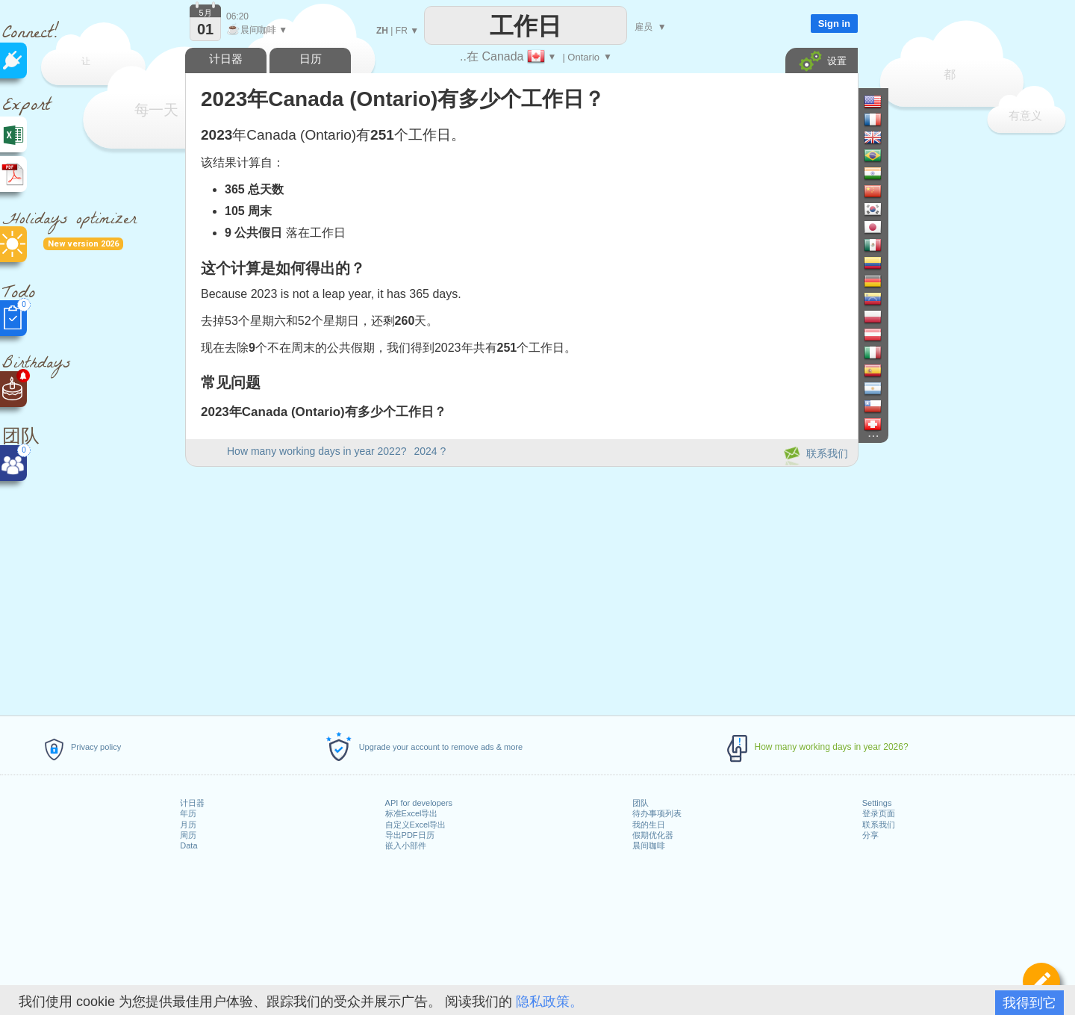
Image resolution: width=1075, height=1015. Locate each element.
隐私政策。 (549, 1001)
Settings (877, 802)
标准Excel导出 (411, 813)
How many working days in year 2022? (316, 451)
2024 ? (430, 451)
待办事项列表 (657, 813)
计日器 (192, 802)
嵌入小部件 (405, 845)
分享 (870, 835)
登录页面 (878, 813)
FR (402, 30)
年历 (188, 813)
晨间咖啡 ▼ (256, 30)
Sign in (834, 23)
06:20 (237, 16)
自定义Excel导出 (415, 824)
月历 (188, 824)
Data (188, 845)
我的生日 (648, 824)
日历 (310, 58)
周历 (188, 835)
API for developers (419, 802)
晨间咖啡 (648, 845)
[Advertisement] (521, 588)
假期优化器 (652, 835)
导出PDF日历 (409, 835)
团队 (640, 802)
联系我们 (878, 824)
